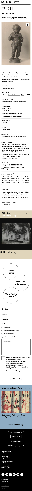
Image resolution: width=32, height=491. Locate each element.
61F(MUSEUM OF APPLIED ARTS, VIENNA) (12, 168)
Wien (22, 95)
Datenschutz (4, 481)
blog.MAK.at (16, 441)
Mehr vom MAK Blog (16, 425)
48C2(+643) (5, 165)
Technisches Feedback (9, 336)
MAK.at (16, 437)
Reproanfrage (7, 327)
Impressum (4, 483)
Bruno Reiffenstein (14, 95)
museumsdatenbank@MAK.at (7, 462)
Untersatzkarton (6, 102)
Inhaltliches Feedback (9, 333)
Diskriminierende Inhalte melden (11, 330)
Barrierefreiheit (5, 486)
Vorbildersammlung (7, 88)
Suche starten (16, 432)
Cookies (3, 488)
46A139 (19, 165)
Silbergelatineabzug (19, 102)
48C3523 (13, 165)
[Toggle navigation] (28, 2)
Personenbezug (8, 215)
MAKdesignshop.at (16, 446)
